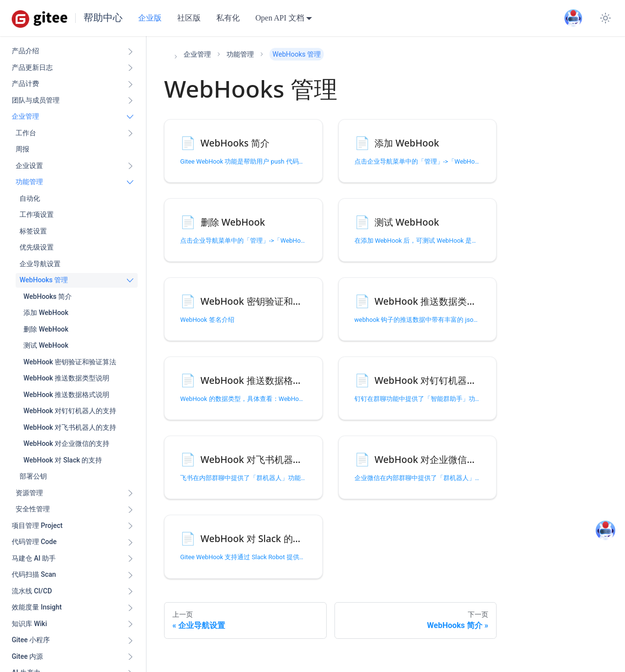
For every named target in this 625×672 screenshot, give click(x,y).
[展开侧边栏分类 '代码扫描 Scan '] (130, 574)
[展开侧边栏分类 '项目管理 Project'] (130, 526)
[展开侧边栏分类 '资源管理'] (130, 493)
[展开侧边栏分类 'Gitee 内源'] (130, 657)
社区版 (189, 18)
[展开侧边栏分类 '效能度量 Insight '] (130, 607)
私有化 (228, 18)
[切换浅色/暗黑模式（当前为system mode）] (605, 18)
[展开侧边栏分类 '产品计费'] (130, 84)
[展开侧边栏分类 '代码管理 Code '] (130, 542)
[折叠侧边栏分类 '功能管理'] (130, 182)
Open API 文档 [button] (279, 18)
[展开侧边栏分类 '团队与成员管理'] (130, 100)
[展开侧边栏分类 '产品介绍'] (130, 51)
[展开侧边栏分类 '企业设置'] (130, 166)
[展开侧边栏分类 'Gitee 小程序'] (130, 640)
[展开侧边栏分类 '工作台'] (130, 133)
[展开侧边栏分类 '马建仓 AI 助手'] (130, 558)
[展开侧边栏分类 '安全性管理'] (130, 509)
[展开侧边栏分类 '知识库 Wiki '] (130, 624)
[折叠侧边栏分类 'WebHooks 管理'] (130, 280)
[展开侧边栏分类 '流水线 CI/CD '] (130, 591)
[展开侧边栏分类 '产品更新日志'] (130, 68)
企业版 (150, 18)
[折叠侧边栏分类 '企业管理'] (130, 116)
